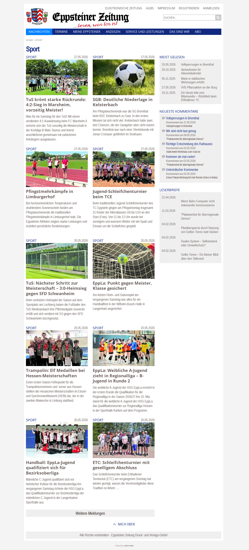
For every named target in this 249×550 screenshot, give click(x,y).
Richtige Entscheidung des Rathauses (189, 144)
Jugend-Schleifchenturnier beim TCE (120, 193)
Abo (198, 32)
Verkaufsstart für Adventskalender (191, 71)
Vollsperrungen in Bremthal (197, 64)
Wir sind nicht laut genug (181, 131)
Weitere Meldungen (90, 513)
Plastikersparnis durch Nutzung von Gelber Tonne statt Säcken (200, 230)
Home (29, 40)
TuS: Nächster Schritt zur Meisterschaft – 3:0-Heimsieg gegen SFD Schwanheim (56, 288)
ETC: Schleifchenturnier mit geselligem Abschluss (121, 465)
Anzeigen (113, 32)
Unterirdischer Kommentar (182, 170)
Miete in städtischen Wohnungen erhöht (193, 80)
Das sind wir (179, 32)
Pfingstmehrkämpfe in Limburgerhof (49, 193)
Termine (61, 32)
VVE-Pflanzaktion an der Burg (199, 87)
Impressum (166, 8)
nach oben (126, 524)
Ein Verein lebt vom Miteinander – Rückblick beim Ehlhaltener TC (199, 96)
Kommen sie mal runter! (180, 157)
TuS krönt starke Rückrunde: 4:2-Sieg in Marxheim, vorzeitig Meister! (56, 104)
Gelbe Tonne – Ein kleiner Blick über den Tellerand (199, 256)
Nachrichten (39, 32)
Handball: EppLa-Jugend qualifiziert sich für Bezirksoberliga (50, 467)
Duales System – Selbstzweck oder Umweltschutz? (199, 243)
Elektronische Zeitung (123, 8)
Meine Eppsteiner (86, 32)
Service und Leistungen (145, 32)
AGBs (150, 8)
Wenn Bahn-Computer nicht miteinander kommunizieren (198, 203)
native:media (129, 546)
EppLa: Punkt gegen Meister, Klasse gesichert (122, 285)
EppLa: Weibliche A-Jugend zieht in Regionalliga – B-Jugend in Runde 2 (120, 375)
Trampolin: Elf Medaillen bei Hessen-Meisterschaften (55, 372)
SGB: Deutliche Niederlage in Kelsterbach (122, 102)
